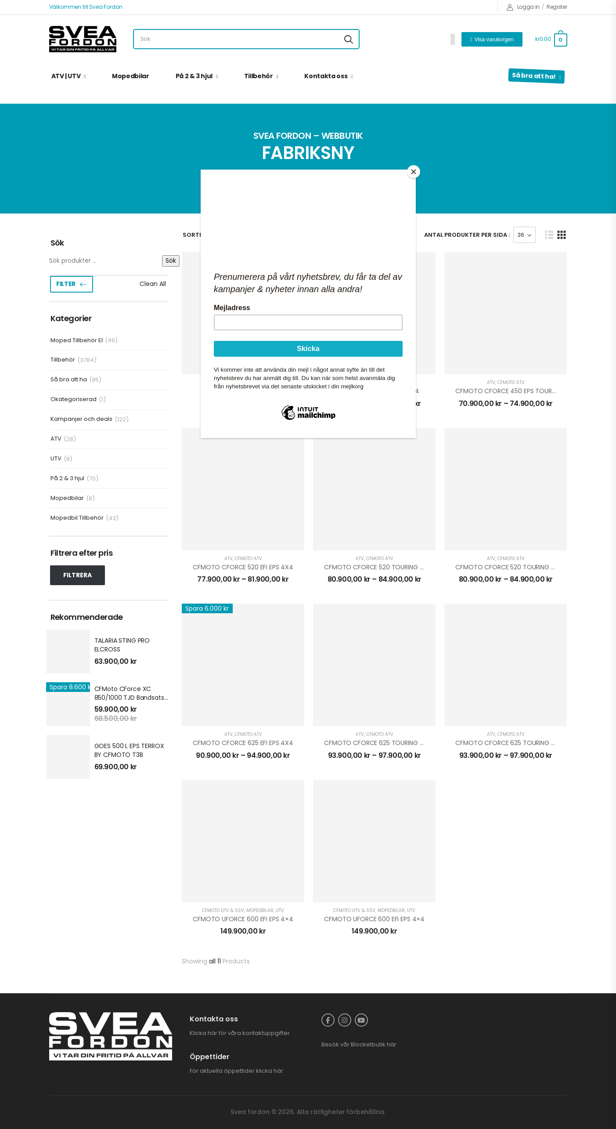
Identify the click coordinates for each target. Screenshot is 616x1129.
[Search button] (349, 39)
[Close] (413, 171)
